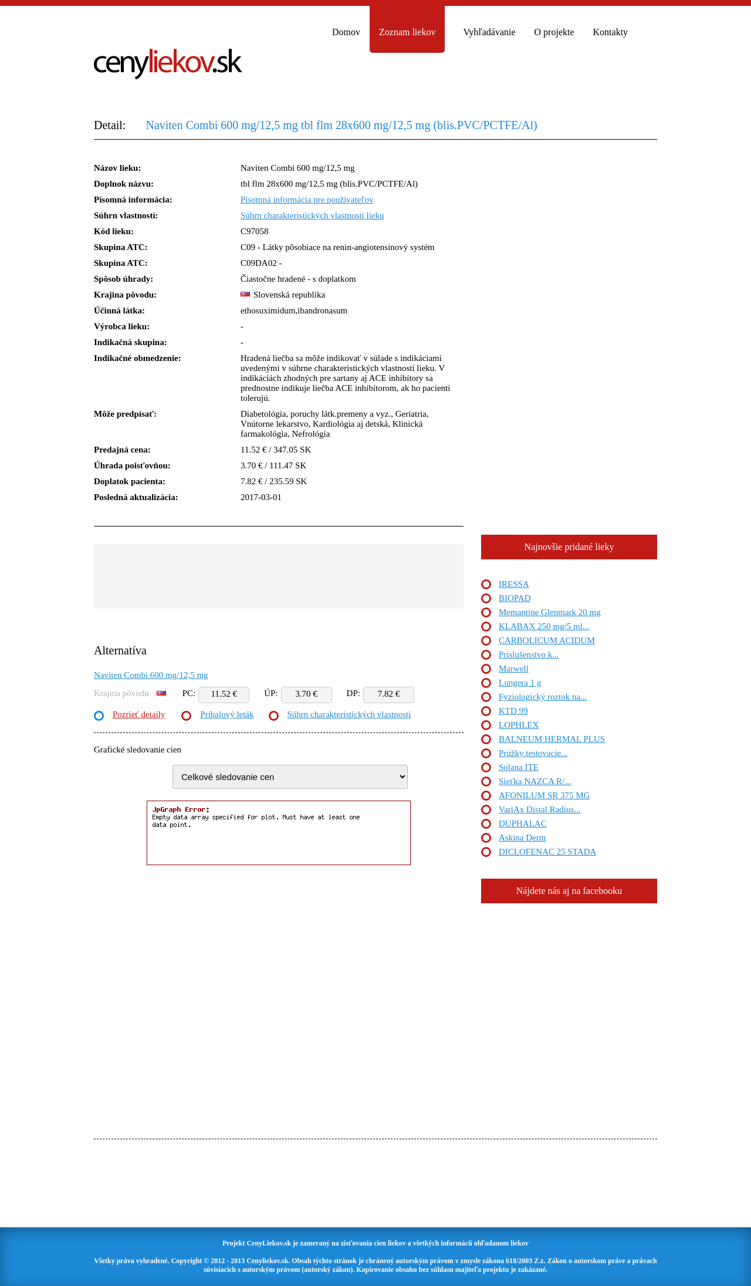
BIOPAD (514, 598)
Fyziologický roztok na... (543, 696)
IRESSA (514, 584)
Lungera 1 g (520, 682)
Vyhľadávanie (489, 32)
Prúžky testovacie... (533, 753)
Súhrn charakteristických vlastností (349, 714)
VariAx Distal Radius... (540, 809)
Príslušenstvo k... (529, 654)
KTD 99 (513, 710)
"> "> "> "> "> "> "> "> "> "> (290, 777)
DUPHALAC (523, 823)
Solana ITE (519, 767)
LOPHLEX (519, 725)
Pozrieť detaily (139, 714)
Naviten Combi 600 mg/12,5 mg (151, 675)
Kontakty (610, 32)
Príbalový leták (226, 714)
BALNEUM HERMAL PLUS (552, 739)
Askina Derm (522, 837)
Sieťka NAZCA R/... (535, 781)
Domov (346, 32)
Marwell (514, 668)
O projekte (554, 32)
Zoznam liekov (407, 32)
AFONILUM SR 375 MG (544, 795)
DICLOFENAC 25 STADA (547, 851)
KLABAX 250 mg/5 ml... (544, 626)
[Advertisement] (278, 576)
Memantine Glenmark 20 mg (550, 612)
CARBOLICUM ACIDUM (547, 640)
